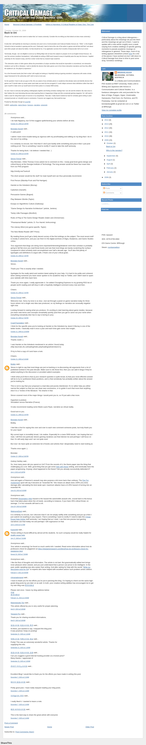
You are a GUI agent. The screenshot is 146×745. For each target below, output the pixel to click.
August (110, 160)
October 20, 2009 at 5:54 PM (19, 153)
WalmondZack (16, 511)
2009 (107, 140)
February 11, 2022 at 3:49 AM (20, 598)
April (109, 164)
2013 (107, 124)
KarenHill (14, 530)
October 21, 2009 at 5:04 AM (19, 359)
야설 (12, 592)
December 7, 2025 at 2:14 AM (20, 704)
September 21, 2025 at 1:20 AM (20, 661)
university (44, 105)
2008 (107, 177)
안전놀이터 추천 (17, 696)
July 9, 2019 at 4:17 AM (18, 524)
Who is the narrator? (114, 150)
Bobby (13, 364)
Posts (106, 188)
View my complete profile (111, 110)
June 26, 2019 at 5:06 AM (18, 506)
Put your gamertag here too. (116, 221)
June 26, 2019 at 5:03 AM (18, 490)
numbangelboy (114, 247)
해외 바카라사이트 (18, 709)
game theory (22, 105)
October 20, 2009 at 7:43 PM (19, 293)
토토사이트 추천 (26, 625)
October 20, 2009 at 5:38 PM (19, 124)
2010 (107, 136)
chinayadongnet (17, 577)
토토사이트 (15, 625)
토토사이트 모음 (26, 653)
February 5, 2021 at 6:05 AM (19, 572)
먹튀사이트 (15, 639)
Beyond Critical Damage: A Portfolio (27, 24)
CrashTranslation (17, 323)
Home (6, 24)
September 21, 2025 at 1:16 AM (20, 634)
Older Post (89, 727)
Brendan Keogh (17, 129)
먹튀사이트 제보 (26, 639)
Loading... (105, 204)
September (111, 156)
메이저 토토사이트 (18, 682)
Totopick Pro (16, 614)
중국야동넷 (29, 585)
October (110, 143)
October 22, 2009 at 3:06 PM (19, 456)
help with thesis (62, 467)
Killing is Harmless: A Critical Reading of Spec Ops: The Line (70, 24)
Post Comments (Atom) (24, 732)
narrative (37, 105)
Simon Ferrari (16, 159)
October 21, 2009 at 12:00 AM (20, 331)
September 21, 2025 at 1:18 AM (20, 647)
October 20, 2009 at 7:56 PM (19, 318)
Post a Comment (11, 723)
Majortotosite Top (17, 603)
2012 (107, 128)
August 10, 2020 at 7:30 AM (19, 554)
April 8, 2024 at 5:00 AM (18, 609)
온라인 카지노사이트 (19, 666)
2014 (107, 120)
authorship (13, 105)
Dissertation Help (25, 499)
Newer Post (9, 727)
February (110, 168)
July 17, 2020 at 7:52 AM (18, 538)
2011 (107, 132)
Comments (108, 193)
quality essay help (18, 535)
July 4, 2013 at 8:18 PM (18, 472)
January (110, 172)
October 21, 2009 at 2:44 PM (19, 414)
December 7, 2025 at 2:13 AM (20, 677)
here (130, 54)
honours (30, 105)
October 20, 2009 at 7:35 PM (19, 256)
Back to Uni (10, 32)
